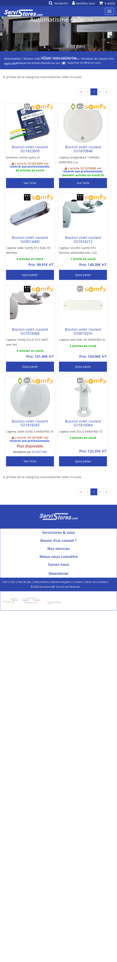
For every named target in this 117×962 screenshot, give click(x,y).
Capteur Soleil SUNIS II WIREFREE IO (30, 431)
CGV (4, 582)
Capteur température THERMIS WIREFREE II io (79, 160)
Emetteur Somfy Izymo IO (23, 157)
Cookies (77, 582)
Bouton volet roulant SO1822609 (30, 148)
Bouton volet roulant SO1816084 (83, 423)
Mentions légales (60, 582)
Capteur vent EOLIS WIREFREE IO (81, 431)
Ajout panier (30, 275)
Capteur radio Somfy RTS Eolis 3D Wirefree (28, 250)
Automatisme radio (66, 58)
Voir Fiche (30, 183)
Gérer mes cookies (96, 582)
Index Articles (41, 582)
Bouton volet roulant (37, 58)
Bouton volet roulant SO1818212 (83, 239)
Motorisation (12, 58)
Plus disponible (30, 446)
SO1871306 (39, 452)
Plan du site (24, 582)
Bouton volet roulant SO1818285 (30, 423)
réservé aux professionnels (29, 166)
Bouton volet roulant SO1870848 (83, 148)
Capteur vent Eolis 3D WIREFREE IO (82, 340)
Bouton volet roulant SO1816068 (30, 331)
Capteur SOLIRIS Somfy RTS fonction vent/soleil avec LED (78, 250)
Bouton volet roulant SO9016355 (83, 331)
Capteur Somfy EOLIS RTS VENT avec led (27, 342)
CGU (12, 582)
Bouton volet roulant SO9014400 (30, 239)
